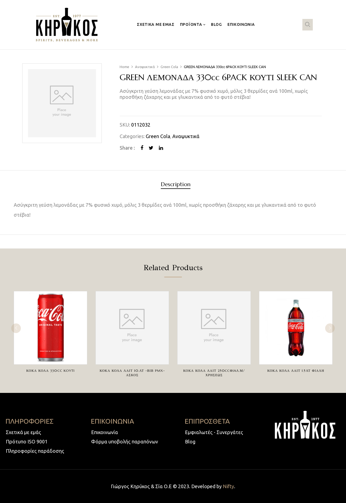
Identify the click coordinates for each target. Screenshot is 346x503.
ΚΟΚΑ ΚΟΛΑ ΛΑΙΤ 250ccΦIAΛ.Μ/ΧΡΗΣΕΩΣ (214, 372)
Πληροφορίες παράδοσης (35, 451)
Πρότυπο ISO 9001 (26, 441)
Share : (127, 147)
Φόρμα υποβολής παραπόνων (124, 441)
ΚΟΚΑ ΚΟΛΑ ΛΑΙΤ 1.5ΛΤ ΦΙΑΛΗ (295, 370)
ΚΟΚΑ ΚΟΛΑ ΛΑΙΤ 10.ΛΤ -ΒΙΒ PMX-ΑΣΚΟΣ (132, 372)
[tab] (175, 185)
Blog (190, 441)
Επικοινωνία (104, 432)
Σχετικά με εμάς (23, 432)
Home (124, 67)
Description (175, 184)
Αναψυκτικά (145, 67)
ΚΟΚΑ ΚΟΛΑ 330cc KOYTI (50, 370)
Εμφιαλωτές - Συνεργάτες (214, 432)
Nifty (228, 486)
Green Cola (169, 67)
